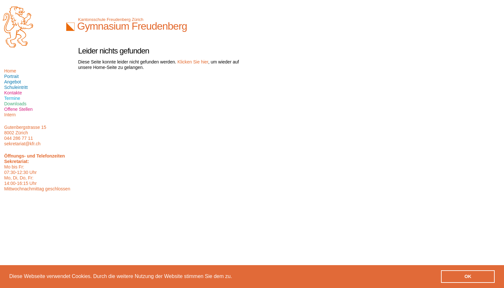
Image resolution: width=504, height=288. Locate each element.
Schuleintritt (16, 87)
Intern (10, 114)
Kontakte (13, 92)
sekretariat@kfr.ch (22, 143)
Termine (12, 98)
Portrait (11, 76)
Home (10, 70)
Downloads (15, 103)
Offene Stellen (18, 109)
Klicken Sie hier (192, 61)
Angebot (12, 81)
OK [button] (468, 276)
